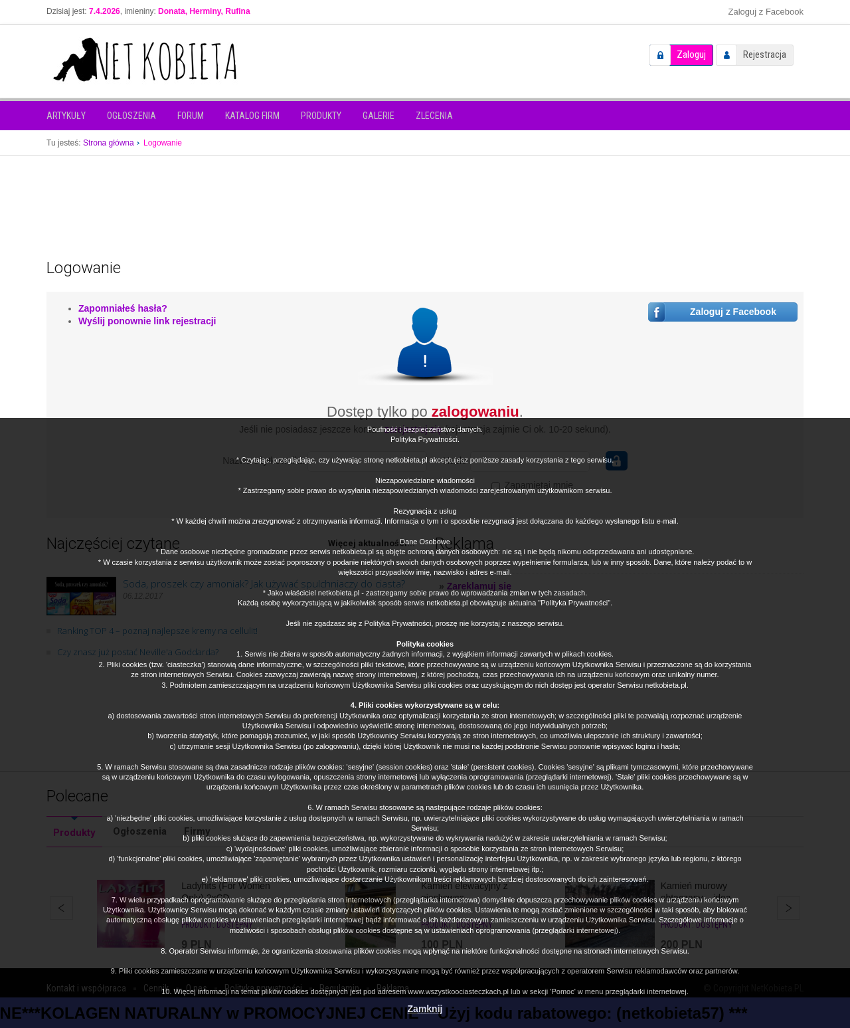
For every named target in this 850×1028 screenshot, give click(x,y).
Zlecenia (434, 115)
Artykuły (66, 115)
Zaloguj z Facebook (766, 12)
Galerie (378, 115)
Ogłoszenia (131, 115)
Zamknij (425, 1008)
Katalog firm (252, 115)
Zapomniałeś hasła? (122, 308)
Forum (190, 115)
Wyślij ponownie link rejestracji (147, 321)
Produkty (321, 115)
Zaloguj (691, 54)
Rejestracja (764, 54)
